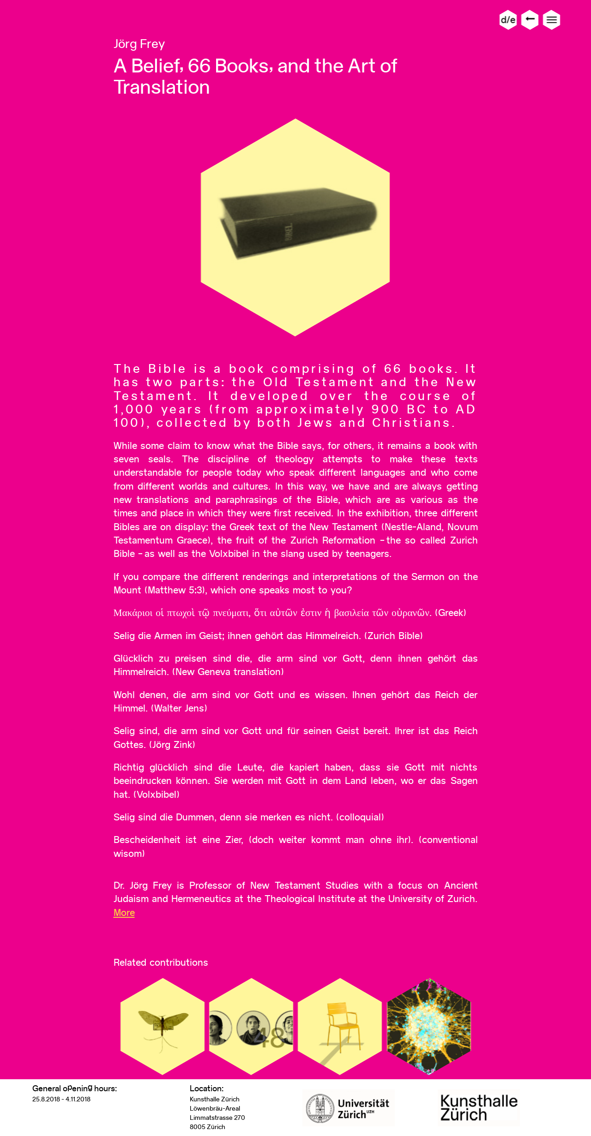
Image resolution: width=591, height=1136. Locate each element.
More (124, 912)
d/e (508, 19)
